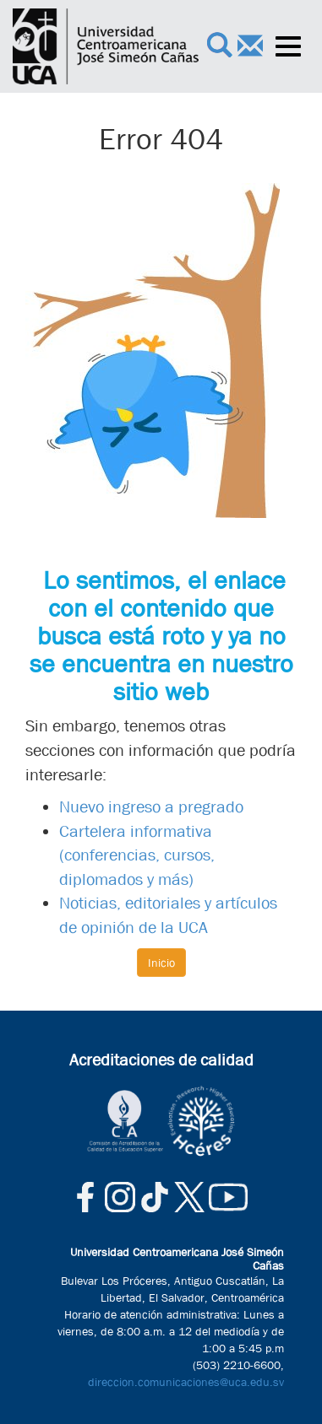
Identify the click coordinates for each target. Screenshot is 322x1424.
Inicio (161, 962)
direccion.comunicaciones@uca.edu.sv (186, 1381)
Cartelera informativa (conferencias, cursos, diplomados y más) (137, 855)
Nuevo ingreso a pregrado (151, 806)
